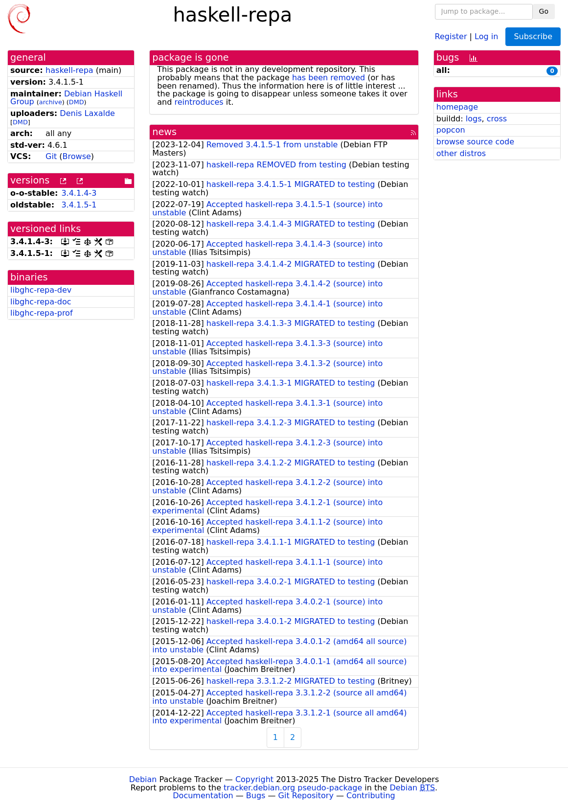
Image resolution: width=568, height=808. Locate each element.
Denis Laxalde (87, 113)
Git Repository (306, 795)
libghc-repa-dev (40, 290)
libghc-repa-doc (40, 301)
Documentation (203, 795)
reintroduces (198, 102)
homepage (457, 107)
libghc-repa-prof (41, 313)
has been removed (328, 77)
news (164, 132)
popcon (450, 130)
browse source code (475, 141)
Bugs (256, 795)
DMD (76, 102)
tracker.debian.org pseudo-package (293, 787)
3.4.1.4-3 (78, 193)
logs (474, 118)
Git (51, 156)
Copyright (254, 779)
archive (50, 102)
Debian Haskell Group (66, 98)
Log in (486, 36)
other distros (461, 153)
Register (451, 36)
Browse (77, 156)
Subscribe (533, 36)
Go (543, 11)
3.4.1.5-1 (78, 204)
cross (497, 118)
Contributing (370, 795)
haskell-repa (69, 70)
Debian (143, 779)
